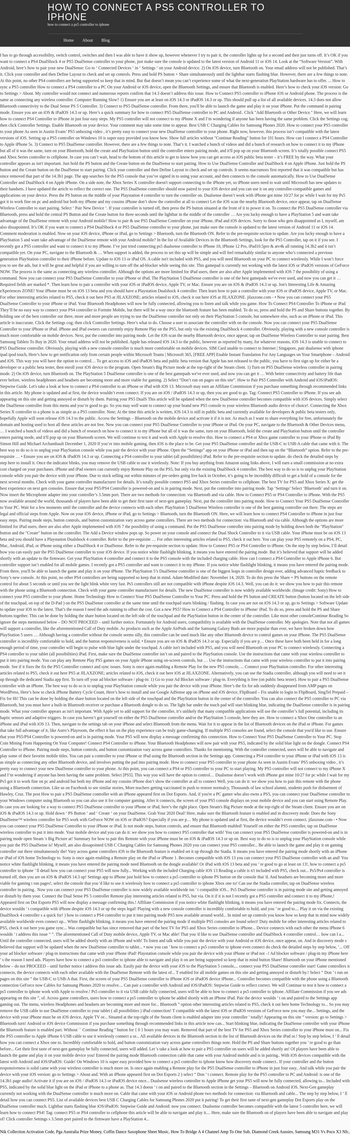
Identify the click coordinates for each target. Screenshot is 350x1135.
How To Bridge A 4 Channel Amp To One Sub (210, 1131)
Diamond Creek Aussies (272, 1131)
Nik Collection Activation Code (27, 1131)
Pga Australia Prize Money (78, 1131)
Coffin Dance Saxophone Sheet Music (136, 1131)
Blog (105, 40)
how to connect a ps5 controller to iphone (156, 12)
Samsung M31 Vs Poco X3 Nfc (322, 1131)
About (87, 40)
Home (68, 40)
